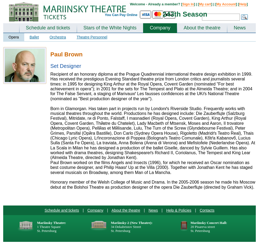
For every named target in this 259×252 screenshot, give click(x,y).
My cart (205, 4)
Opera (14, 37)
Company (160, 27)
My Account (226, 4)
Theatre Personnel (91, 37)
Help (242, 4)
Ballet (34, 37)
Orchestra (58, 37)
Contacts (207, 210)
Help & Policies (178, 210)
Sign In (188, 4)
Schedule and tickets (48, 27)
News (240, 27)
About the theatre (202, 27)
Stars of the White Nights (109, 27)
